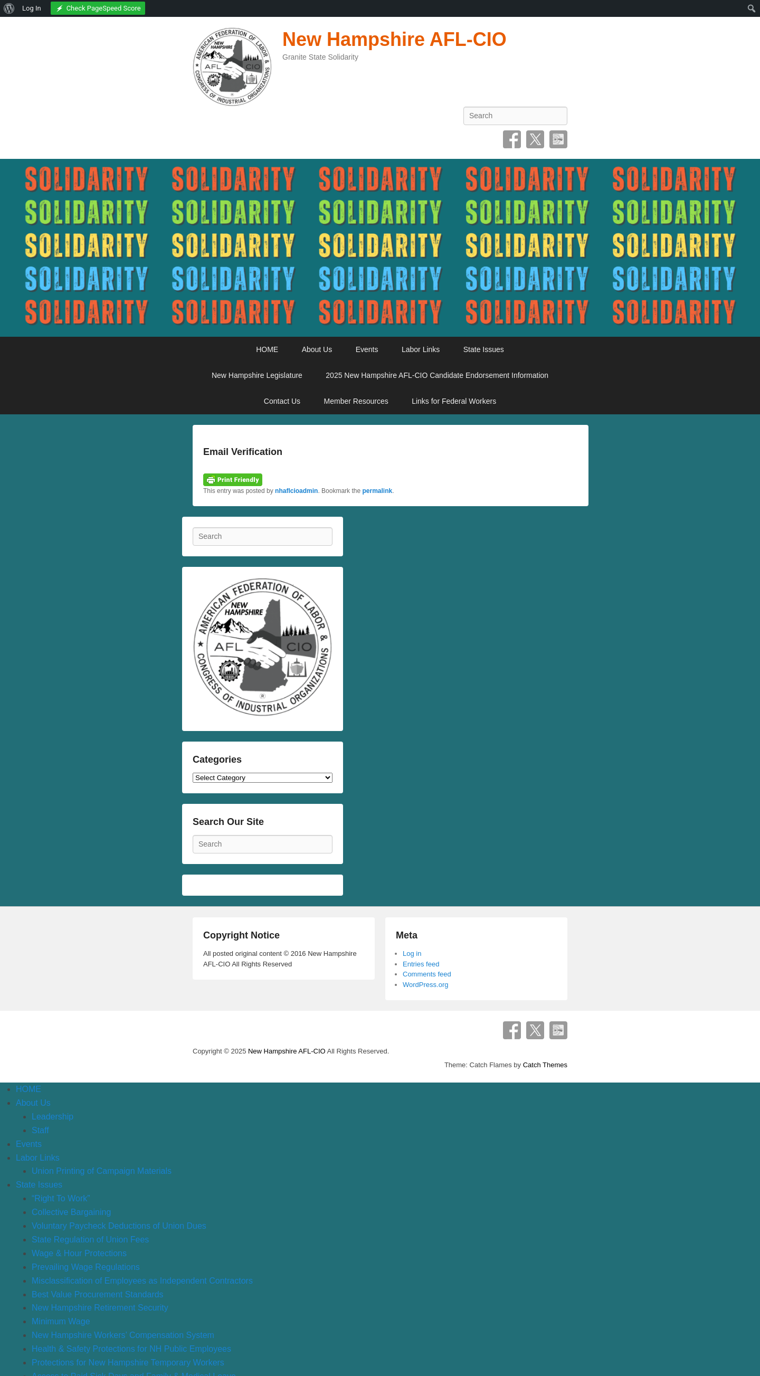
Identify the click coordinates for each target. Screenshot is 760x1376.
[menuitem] (9, 8)
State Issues (483, 349)
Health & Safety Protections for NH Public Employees (131, 1348)
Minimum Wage (61, 1321)
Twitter (535, 139)
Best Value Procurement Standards (98, 1294)
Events (367, 349)
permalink (377, 491)
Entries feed (421, 964)
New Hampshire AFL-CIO (394, 39)
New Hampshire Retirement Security (100, 1307)
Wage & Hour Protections (79, 1253)
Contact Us (282, 401)
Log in (412, 953)
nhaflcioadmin (296, 491)
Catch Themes (545, 1065)
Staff (40, 1130)
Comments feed (427, 974)
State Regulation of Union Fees (90, 1239)
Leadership (52, 1116)
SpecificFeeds (558, 139)
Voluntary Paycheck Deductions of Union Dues (119, 1225)
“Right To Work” (61, 1198)
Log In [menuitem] (31, 8)
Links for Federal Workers (454, 401)
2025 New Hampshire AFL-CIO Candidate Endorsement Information (437, 375)
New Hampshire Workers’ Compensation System (123, 1335)
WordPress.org (425, 985)
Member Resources (356, 401)
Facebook (512, 139)
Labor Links (421, 349)
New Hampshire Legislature (257, 375)
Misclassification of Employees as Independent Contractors (142, 1280)
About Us (317, 349)
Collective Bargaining (71, 1212)
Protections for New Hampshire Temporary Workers (128, 1362)
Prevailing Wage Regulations (86, 1267)
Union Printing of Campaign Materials (102, 1170)
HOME (267, 349)
